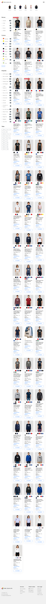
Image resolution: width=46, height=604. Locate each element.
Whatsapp (31, 591)
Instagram (31, 590)
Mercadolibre (22, 591)
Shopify (21, 590)
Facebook (31, 588)
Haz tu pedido (22, 588)
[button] (43, 2)
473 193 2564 (5, 594)
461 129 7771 (4, 592)
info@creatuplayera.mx (6, 595)
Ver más (3, 66)
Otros (21, 593)
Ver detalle (17, 43)
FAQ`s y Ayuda (40, 594)
